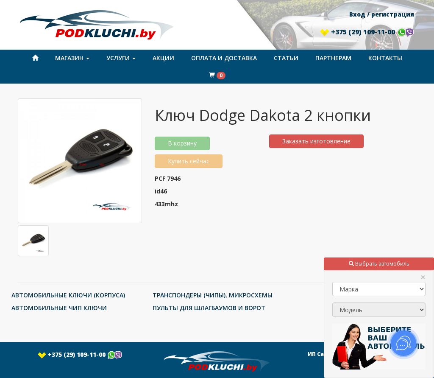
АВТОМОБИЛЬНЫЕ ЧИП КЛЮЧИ (59, 308)
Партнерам (333, 58)
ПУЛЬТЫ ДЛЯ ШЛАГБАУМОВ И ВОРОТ (209, 308)
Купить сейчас (188, 161)
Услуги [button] (121, 58)
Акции (163, 58)
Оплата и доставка (224, 58)
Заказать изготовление (316, 141)
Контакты (385, 58)
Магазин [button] (72, 58)
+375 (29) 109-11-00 (367, 31)
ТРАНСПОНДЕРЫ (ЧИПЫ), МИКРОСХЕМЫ (213, 295)
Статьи (286, 58)
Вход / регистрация (381, 14)
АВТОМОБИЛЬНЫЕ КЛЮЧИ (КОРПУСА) (68, 295)
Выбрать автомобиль (379, 263)
